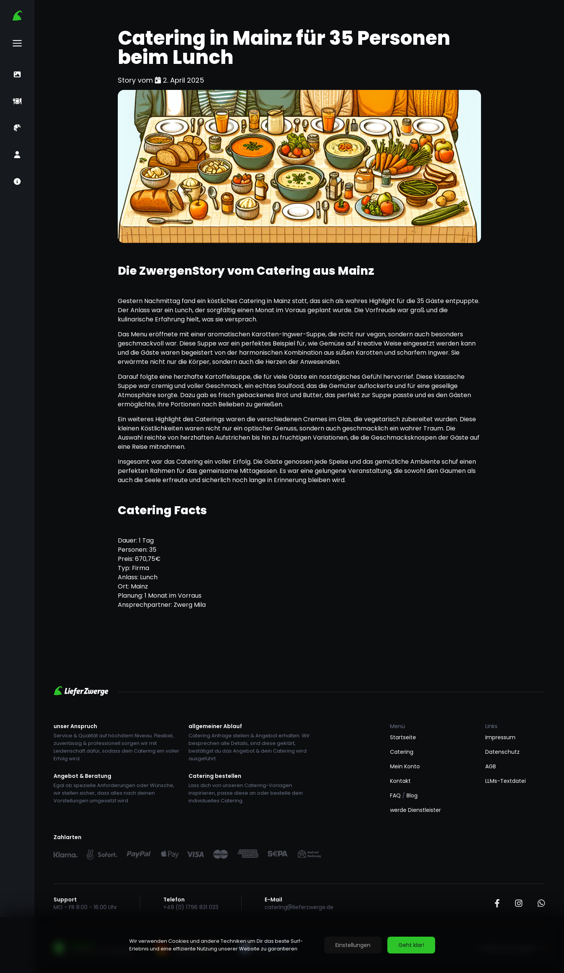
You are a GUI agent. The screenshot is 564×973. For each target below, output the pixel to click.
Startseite (403, 737)
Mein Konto (405, 766)
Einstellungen (353, 945)
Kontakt (400, 781)
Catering (401, 752)
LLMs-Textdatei (505, 781)
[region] (282, 945)
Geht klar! (411, 945)
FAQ (395, 795)
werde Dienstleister (415, 810)
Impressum (500, 737)
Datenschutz (502, 752)
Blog (412, 795)
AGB (490, 766)
